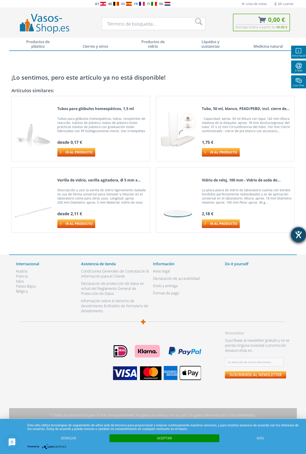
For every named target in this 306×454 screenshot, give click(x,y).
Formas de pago (166, 293)
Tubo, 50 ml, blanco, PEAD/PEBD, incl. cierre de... (246, 108)
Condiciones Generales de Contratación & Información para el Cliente (115, 274)
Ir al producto (76, 151)
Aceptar (164, 438)
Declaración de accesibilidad (176, 278)
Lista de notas (254, 4)
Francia (22, 276)
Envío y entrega (165, 285)
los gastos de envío (150, 415)
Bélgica (22, 291)
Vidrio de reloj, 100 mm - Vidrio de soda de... (241, 180)
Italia (20, 281)
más (260, 438)
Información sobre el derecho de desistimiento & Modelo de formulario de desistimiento (114, 305)
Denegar (68, 438)
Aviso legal (161, 271)
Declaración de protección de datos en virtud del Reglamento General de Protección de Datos (112, 288)
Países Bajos (26, 286)
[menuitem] (18, 4)
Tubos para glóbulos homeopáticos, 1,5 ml (95, 108)
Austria (21, 271)
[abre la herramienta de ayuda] (298, 234)
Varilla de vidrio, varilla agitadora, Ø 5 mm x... (99, 180)
